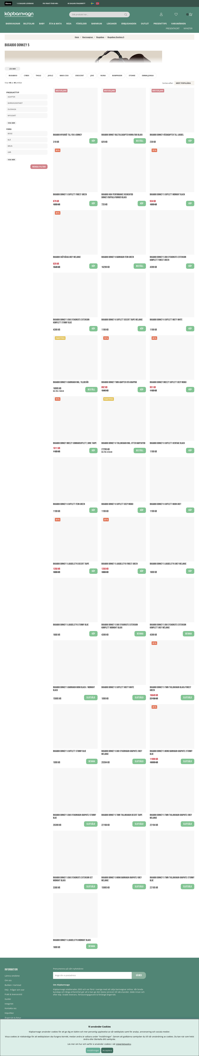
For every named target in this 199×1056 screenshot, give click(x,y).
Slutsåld (91, 697)
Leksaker (112, 23)
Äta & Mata (55, 23)
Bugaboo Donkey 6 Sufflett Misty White (166, 319)
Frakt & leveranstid (13, 994)
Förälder (81, 23)
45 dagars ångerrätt (76, 3)
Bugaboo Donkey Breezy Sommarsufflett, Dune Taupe (75, 443)
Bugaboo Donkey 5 (116, 37)
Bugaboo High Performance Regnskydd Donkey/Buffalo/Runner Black (117, 196)
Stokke (132, 75)
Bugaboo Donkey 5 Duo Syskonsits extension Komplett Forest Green (168, 258)
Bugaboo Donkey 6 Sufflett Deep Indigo (117, 504)
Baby (41, 23)
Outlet (145, 23)
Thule (38, 75)
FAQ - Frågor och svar (14, 989)
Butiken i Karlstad (13, 985)
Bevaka (140, 633)
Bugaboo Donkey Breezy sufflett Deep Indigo (168, 382)
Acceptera (107, 1050)
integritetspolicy (123, 1044)
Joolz (50, 75)
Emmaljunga (148, 75)
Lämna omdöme (12, 975)
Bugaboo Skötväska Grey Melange (67, 257)
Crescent (79, 75)
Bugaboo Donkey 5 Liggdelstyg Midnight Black (72, 940)
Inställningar (93, 1050)
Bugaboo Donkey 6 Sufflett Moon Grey (165, 504)
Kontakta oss (10, 1008)
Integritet (9, 1003)
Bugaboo (100, 37)
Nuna (103, 75)
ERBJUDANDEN (128, 23)
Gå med (139, 975)
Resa (68, 23)
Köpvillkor (9, 1013)
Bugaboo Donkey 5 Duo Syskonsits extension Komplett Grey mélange (168, 626)
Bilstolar (28, 23)
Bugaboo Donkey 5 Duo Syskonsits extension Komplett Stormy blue (71, 321)
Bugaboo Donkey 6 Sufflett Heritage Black (167, 443)
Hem (77, 37)
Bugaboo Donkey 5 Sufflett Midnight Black (167, 194)
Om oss (8, 980)
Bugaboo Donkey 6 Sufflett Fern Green (69, 504)
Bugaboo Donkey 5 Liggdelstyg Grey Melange (168, 563)
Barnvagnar (13, 23)
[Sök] (99, 14)
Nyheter (188, 28)
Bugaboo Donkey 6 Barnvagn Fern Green (117, 257)
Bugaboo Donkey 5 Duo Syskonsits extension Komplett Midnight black (119, 626)
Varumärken (178, 23)
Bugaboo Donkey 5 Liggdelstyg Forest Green (119, 563)
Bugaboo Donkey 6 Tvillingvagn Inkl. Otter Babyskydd (123, 443)
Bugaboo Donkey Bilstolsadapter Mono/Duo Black (121, 134)
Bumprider (117, 75)
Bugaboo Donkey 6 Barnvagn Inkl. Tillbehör (70, 382)
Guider (8, 999)
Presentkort (173, 28)
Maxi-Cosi (64, 75)
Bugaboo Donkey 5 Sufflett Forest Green (70, 194)
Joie (92, 75)
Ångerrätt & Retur (13, 1017)
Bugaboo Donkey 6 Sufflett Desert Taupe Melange (122, 319)
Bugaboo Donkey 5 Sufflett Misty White (117, 687)
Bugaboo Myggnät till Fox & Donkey (67, 134)
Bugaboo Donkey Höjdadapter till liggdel (167, 134)
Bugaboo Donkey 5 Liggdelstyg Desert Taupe (71, 563)
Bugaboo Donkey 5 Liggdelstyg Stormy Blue (71, 624)
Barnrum (96, 23)
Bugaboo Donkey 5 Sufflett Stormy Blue (69, 751)
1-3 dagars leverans (25, 3)
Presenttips (160, 23)
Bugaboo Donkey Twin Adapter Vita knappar (119, 382)
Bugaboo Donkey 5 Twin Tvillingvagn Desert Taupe (121, 815)
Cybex (26, 75)
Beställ (91, 389)
